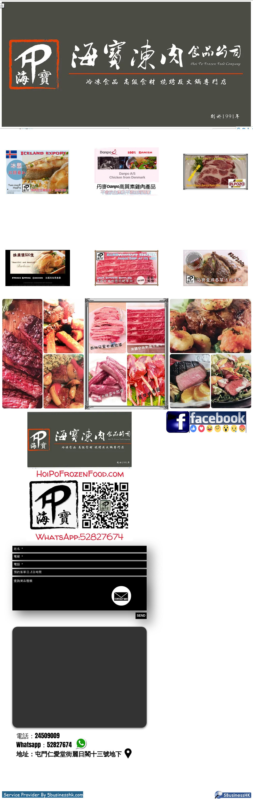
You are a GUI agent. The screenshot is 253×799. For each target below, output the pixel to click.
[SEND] (141, 616)
